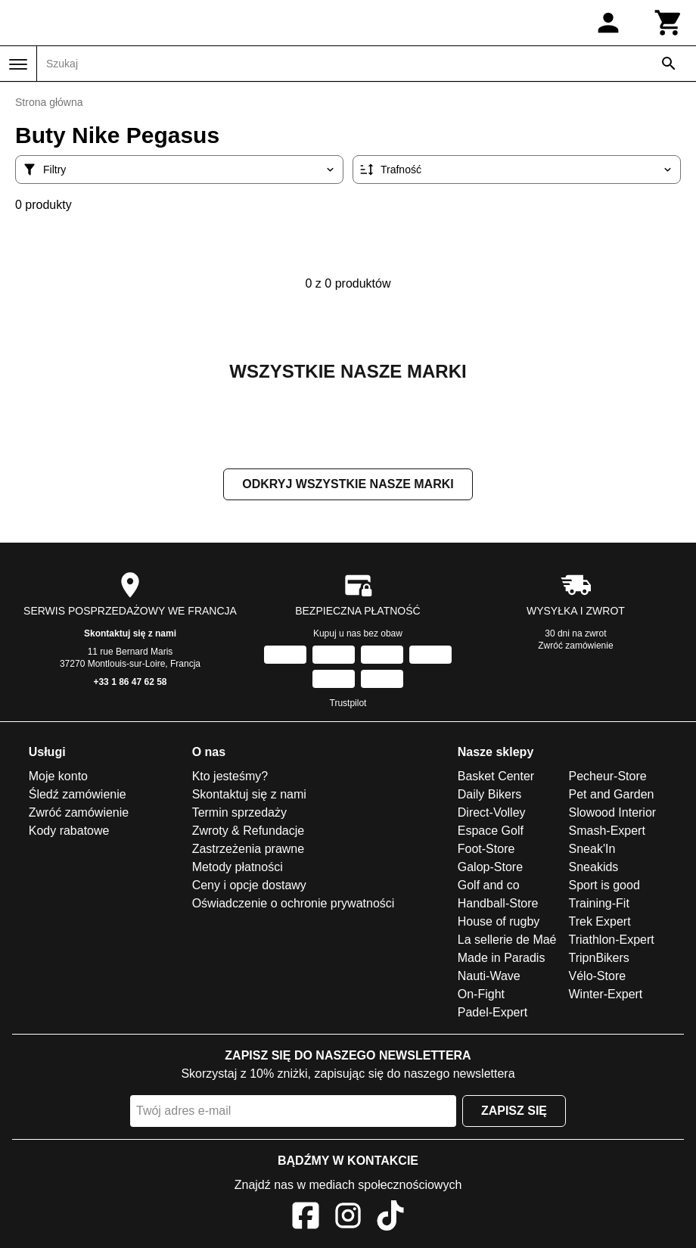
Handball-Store (498, 903)
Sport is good (604, 885)
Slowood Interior (613, 812)
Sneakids (594, 867)
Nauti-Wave (489, 975)
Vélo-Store (597, 975)
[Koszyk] (669, 23)
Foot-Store (486, 848)
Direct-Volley (492, 812)
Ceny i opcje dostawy (249, 885)
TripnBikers (599, 957)
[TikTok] (390, 1218)
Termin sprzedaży (239, 812)
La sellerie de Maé (507, 939)
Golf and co (489, 885)
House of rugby (499, 921)
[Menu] (18, 64)
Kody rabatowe (69, 830)
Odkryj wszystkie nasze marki (347, 484)
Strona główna (49, 102)
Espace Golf (491, 830)
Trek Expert (600, 921)
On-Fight (481, 994)
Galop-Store (490, 867)
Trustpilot (348, 703)
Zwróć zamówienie (575, 645)
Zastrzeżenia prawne (248, 848)
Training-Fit (599, 903)
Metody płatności (237, 867)
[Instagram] (348, 1218)
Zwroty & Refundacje (248, 830)
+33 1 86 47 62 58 (129, 682)
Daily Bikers (489, 794)
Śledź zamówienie (77, 794)
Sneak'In (592, 848)
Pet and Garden (611, 794)
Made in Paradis (501, 957)
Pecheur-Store (608, 776)
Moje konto (58, 776)
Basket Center (496, 776)
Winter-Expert (606, 994)
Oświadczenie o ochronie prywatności (293, 903)
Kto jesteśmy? (230, 776)
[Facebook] (306, 1218)
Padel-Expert (493, 1012)
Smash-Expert (607, 830)
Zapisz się (514, 1110)
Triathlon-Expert (611, 939)
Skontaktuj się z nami (130, 633)
